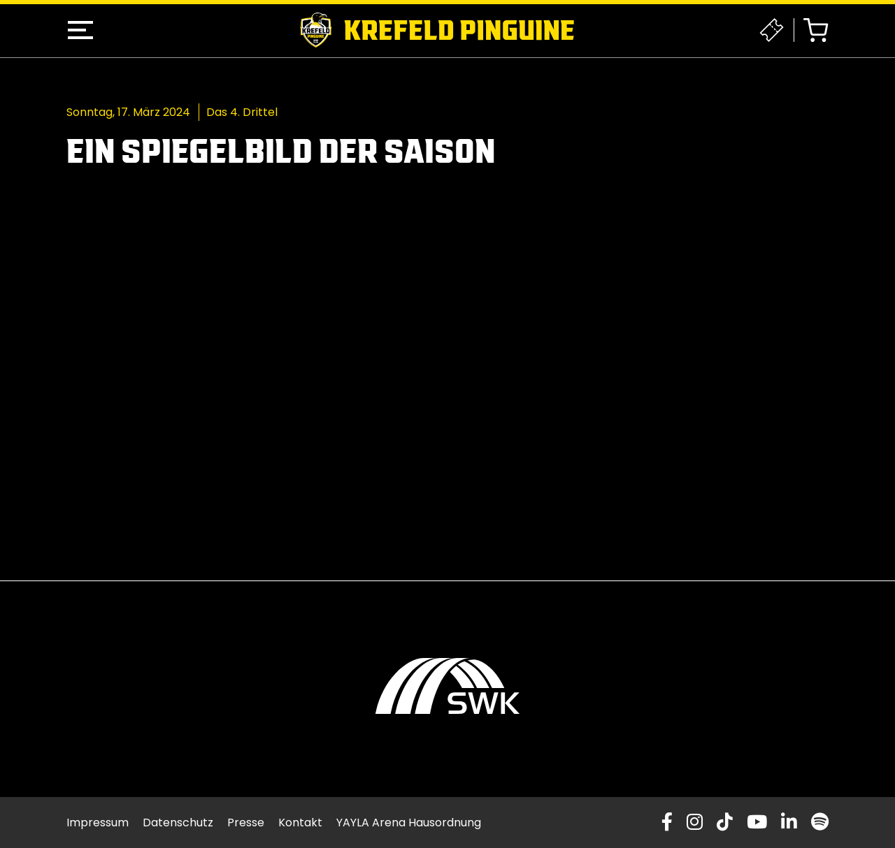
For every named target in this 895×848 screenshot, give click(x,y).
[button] (80, 30)
